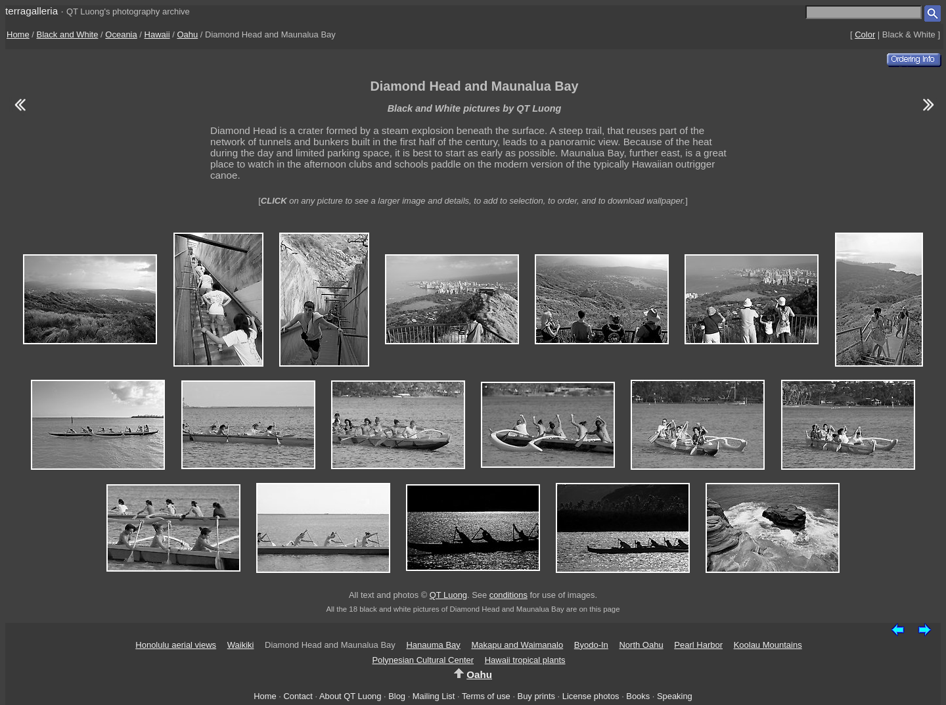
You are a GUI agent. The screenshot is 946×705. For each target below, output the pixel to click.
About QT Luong (350, 696)
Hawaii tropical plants (525, 660)
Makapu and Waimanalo (517, 645)
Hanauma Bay (433, 645)
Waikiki (240, 645)
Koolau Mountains (768, 645)
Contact (297, 696)
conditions (508, 595)
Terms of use (486, 696)
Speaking (674, 696)
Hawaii (157, 34)
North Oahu (641, 645)
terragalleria (31, 10)
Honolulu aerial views (175, 645)
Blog (396, 696)
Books (638, 696)
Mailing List (434, 696)
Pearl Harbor (698, 645)
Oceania (121, 34)
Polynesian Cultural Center (423, 660)
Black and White (68, 34)
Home (18, 34)
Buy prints (536, 696)
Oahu (187, 34)
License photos (590, 696)
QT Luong (448, 595)
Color (865, 34)
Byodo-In (591, 645)
